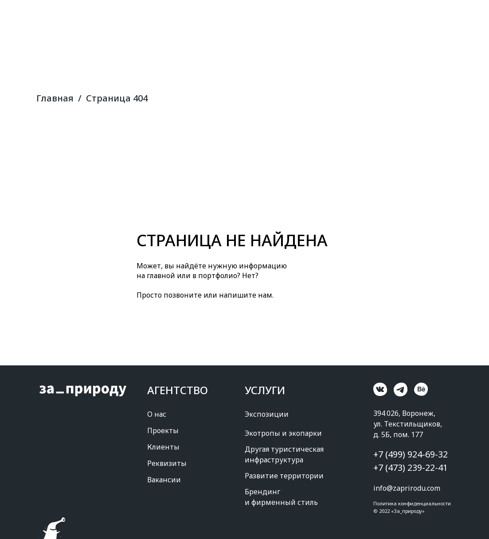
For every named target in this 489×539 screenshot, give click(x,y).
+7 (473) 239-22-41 (410, 467)
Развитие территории (284, 476)
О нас (156, 414)
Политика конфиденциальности (412, 503)
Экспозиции (267, 414)
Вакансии (164, 480)
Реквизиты (167, 463)
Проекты (163, 430)
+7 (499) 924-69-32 (410, 454)
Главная (55, 98)
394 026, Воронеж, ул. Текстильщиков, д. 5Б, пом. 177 (407, 423)
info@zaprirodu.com (406, 488)
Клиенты (163, 447)
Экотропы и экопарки (283, 433)
